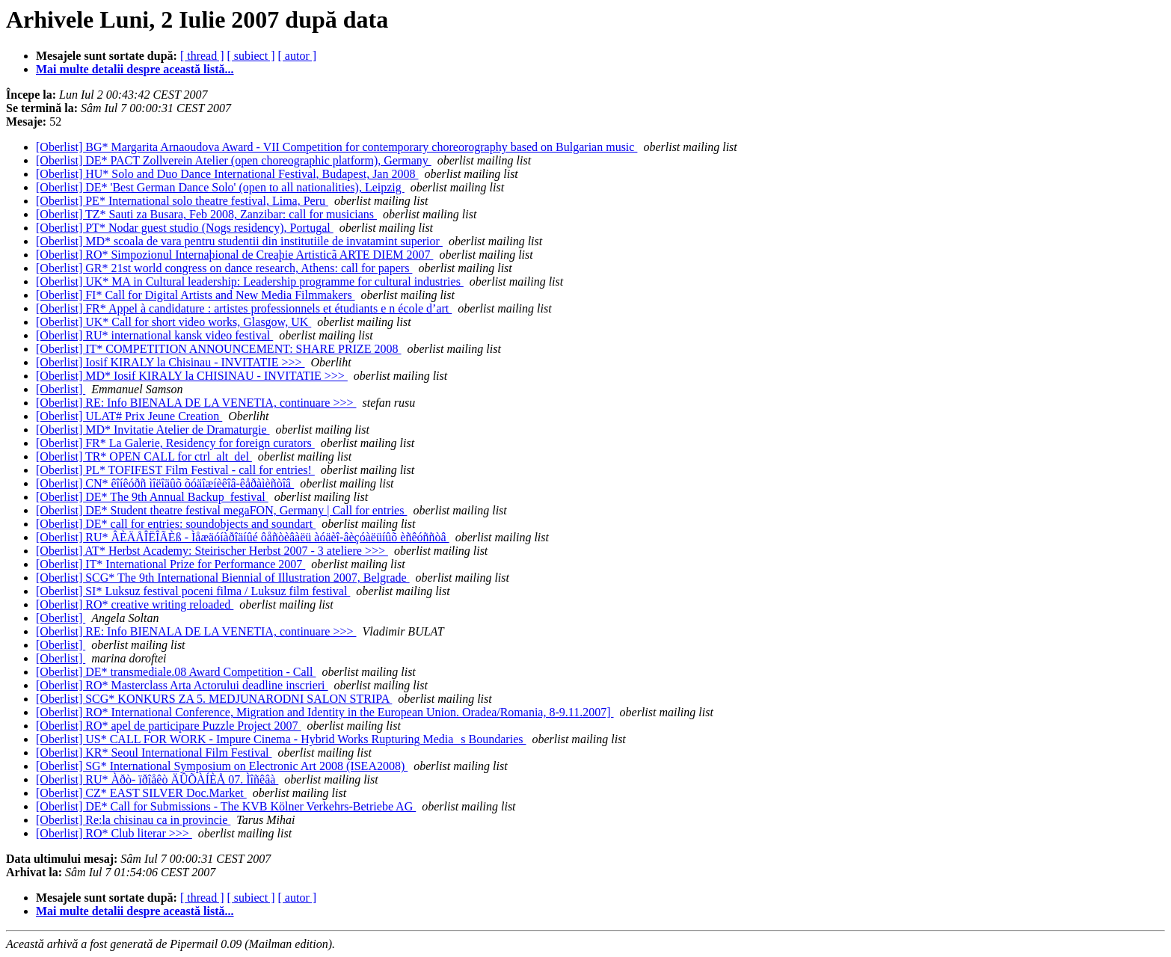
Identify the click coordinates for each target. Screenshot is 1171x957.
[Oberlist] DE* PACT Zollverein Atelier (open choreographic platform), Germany (233, 160)
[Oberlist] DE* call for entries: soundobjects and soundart (176, 523)
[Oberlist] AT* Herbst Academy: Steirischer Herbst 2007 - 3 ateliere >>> (212, 550)
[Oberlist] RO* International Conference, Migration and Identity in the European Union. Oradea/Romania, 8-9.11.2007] (325, 712)
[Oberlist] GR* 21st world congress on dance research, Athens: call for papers (224, 268)
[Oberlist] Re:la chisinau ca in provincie (133, 819)
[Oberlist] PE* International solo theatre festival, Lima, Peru (182, 200)
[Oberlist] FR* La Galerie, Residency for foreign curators (175, 443)
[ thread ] (202, 55)
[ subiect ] (251, 55)
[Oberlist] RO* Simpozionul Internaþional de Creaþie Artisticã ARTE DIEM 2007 (234, 254)
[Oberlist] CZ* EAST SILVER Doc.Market (141, 793)
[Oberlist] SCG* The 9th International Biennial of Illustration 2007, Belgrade (223, 577)
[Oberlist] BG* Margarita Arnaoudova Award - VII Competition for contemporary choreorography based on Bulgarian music (336, 147)
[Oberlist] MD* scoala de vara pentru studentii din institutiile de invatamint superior (239, 241)
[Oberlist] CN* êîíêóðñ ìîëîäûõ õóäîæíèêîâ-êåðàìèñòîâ (165, 483)
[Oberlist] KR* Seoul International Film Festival (154, 752)
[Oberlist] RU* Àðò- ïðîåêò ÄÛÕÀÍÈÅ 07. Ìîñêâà (157, 779)
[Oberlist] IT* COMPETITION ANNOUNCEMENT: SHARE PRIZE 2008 (219, 348)
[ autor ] (297, 55)
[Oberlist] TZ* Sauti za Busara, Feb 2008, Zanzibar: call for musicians (206, 214)
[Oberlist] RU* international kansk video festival (154, 335)
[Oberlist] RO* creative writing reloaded (134, 604)
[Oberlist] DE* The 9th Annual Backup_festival (152, 496)
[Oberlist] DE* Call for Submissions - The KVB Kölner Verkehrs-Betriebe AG (226, 806)
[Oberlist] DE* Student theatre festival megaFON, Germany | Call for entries (221, 510)
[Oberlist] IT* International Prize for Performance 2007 (170, 564)
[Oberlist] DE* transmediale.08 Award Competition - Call (176, 671)
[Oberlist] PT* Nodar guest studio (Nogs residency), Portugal (185, 227)
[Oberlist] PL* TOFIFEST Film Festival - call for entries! (175, 470)
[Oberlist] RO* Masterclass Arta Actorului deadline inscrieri (182, 685)
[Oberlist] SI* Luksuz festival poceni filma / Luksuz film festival (193, 591)
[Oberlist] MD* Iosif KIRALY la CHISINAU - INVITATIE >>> (192, 375)
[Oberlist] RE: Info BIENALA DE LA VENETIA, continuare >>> (196, 402)
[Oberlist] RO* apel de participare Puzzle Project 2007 (168, 725)
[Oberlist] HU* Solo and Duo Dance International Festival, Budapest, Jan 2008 (227, 173)
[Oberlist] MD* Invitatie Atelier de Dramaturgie (153, 429)
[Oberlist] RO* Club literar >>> (114, 833)
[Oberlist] (60, 389)
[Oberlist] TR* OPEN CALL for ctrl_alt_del (144, 456)
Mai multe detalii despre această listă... (135, 69)
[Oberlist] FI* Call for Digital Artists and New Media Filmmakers (195, 295)
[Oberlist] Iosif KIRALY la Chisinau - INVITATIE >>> (170, 362)
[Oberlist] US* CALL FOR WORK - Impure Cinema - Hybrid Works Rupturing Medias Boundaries (281, 739)
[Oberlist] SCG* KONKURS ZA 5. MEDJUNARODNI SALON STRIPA (214, 698)
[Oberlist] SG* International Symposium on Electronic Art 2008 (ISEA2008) (222, 766)
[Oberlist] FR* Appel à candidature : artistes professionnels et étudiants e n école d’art (244, 308)
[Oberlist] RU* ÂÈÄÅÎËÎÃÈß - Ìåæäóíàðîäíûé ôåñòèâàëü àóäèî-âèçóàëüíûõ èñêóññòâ (242, 537)
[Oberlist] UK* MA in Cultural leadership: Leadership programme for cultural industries (250, 281)
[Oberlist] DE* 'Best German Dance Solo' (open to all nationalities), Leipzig (220, 187)
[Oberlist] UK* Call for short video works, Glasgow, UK (173, 322)
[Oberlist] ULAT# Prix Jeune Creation (129, 416)
